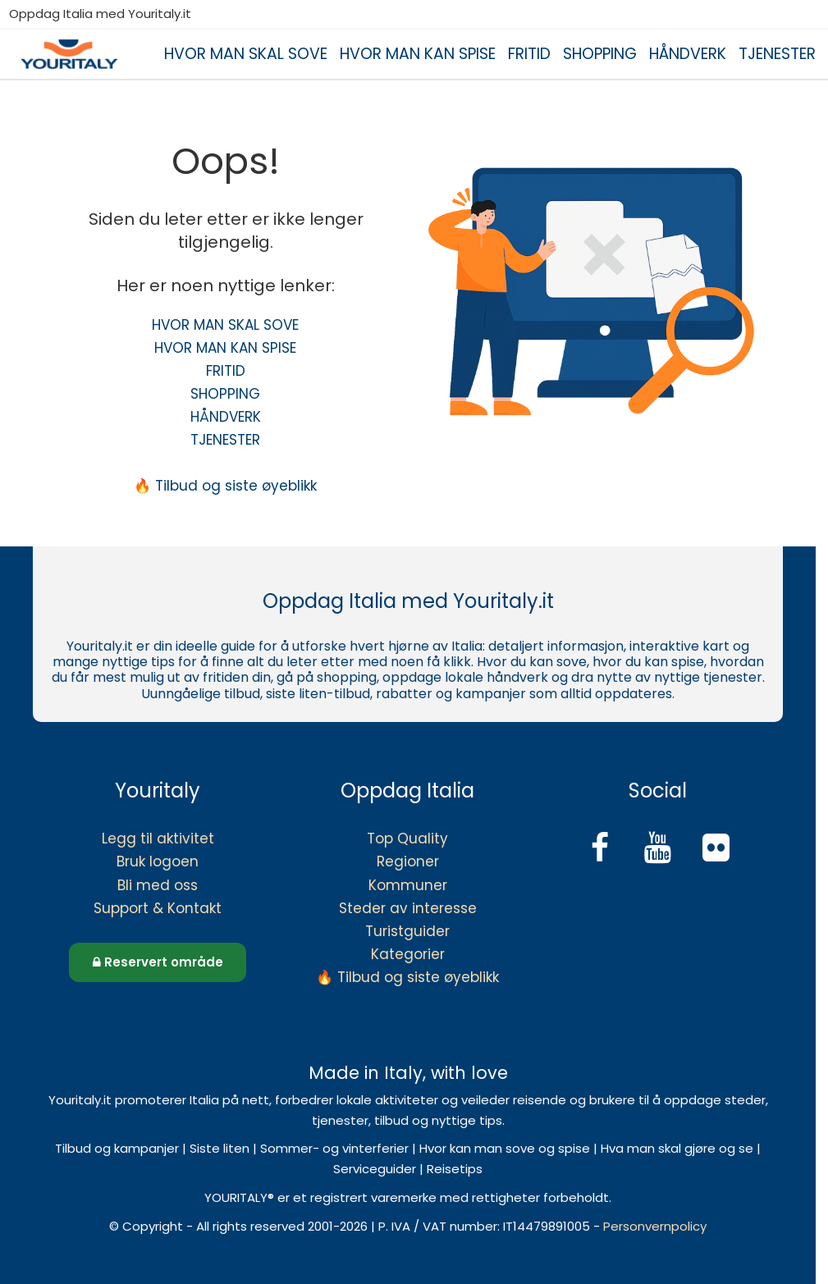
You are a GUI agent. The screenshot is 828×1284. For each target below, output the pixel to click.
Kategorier (408, 954)
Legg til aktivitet (158, 838)
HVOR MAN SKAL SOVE (245, 54)
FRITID (529, 54)
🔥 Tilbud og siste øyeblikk (225, 486)
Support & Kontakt (158, 908)
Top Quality (407, 838)
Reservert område (158, 962)
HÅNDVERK (687, 54)
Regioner (408, 861)
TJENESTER (777, 54)
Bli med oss (157, 885)
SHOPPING (600, 54)
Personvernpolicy (655, 1226)
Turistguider (407, 931)
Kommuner (407, 885)
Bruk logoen (158, 861)
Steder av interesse (408, 908)
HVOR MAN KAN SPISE (418, 54)
